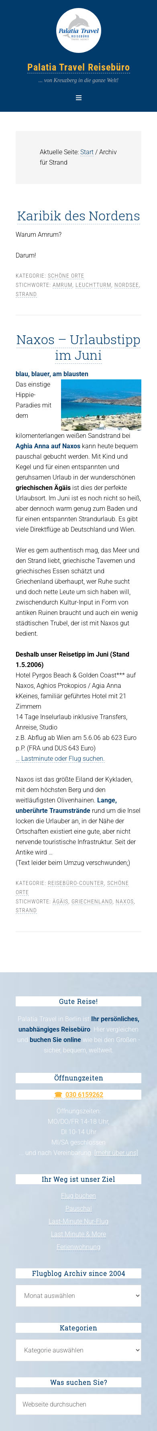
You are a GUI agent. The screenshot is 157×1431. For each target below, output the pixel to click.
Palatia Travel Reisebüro (78, 67)
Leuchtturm (93, 285)
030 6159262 (84, 1094)
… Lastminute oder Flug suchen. (60, 758)
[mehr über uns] (116, 1153)
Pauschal (78, 1208)
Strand (26, 294)
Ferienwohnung (78, 1247)
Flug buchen (78, 1195)
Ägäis (60, 901)
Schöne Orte (66, 275)
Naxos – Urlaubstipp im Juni (78, 347)
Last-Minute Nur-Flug (78, 1221)
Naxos (125, 901)
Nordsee (126, 285)
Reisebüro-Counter (76, 883)
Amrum (62, 285)
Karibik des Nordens (78, 215)
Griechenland (91, 901)
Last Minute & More (78, 1234)
